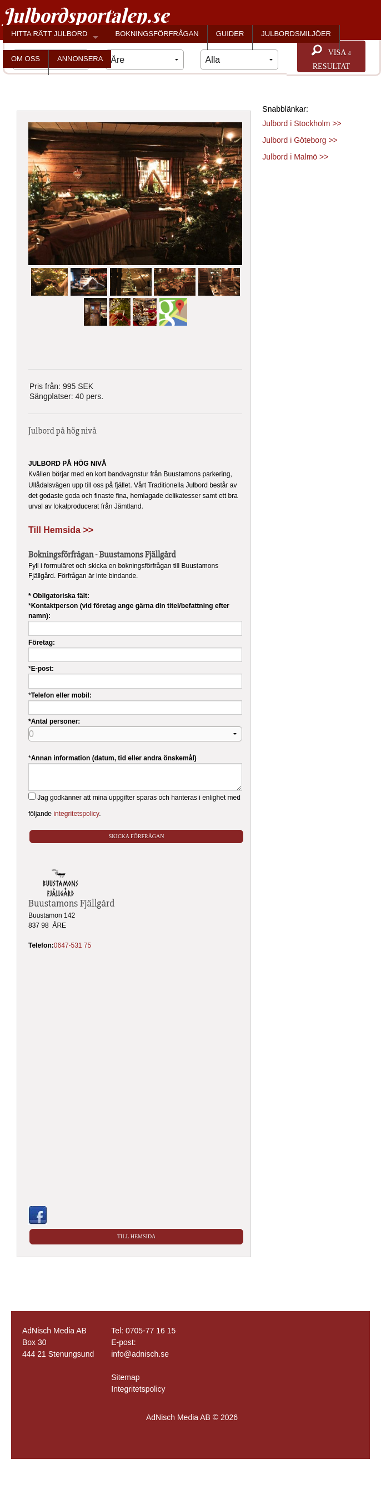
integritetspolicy (76, 814)
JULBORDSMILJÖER (296, 33)
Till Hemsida (136, 1236)
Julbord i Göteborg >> (299, 140)
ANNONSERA (80, 58)
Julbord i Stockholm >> (301, 123)
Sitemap (125, 1377)
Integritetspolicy (138, 1389)
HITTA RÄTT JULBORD (49, 33)
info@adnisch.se (140, 1353)
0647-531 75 (72, 945)
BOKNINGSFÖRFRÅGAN (156, 33)
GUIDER (230, 33)
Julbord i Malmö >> (295, 156)
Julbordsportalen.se (86, 15)
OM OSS (25, 58)
